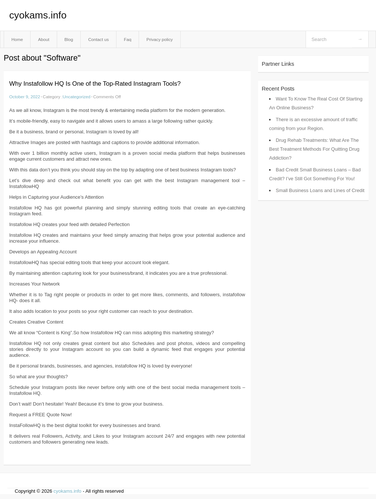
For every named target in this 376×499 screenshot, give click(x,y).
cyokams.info (37, 15)
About (43, 39)
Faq (127, 39)
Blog (69, 39)
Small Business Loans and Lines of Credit (320, 190)
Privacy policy (159, 39)
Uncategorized (76, 96)
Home (17, 39)
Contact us (98, 39)
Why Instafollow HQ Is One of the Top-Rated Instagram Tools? (95, 83)
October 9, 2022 (24, 96)
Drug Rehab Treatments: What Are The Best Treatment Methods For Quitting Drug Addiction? (314, 149)
